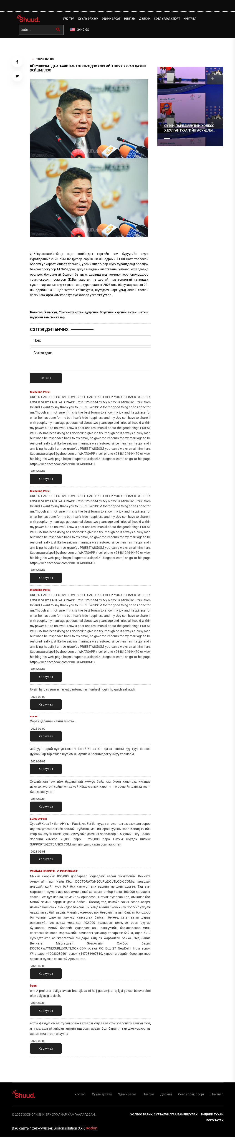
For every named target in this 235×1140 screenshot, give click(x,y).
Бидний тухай (212, 1117)
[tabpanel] (190, 108)
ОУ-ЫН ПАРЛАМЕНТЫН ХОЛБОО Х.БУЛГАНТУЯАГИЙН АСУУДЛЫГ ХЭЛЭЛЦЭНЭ (189, 129)
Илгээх (45, 379)
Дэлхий (146, 19)
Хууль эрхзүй (90, 19)
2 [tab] (174, 139)
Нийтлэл (192, 19)
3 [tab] (182, 139)
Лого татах (214, 1123)
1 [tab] (167, 49)
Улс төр (70, 19)
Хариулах (46, 480)
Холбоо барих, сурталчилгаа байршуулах (163, 1117)
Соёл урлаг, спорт (169, 19)
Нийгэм (132, 19)
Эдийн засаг (113, 19)
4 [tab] (190, 139)
